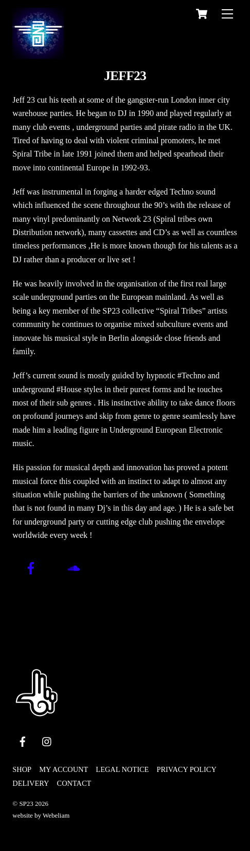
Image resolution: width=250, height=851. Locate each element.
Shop (21, 769)
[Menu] (227, 14)
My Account (63, 769)
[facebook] (22, 740)
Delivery (30, 783)
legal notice (122, 769)
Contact (74, 783)
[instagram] (47, 740)
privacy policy (186, 769)
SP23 (26, 803)
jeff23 (125, 75)
